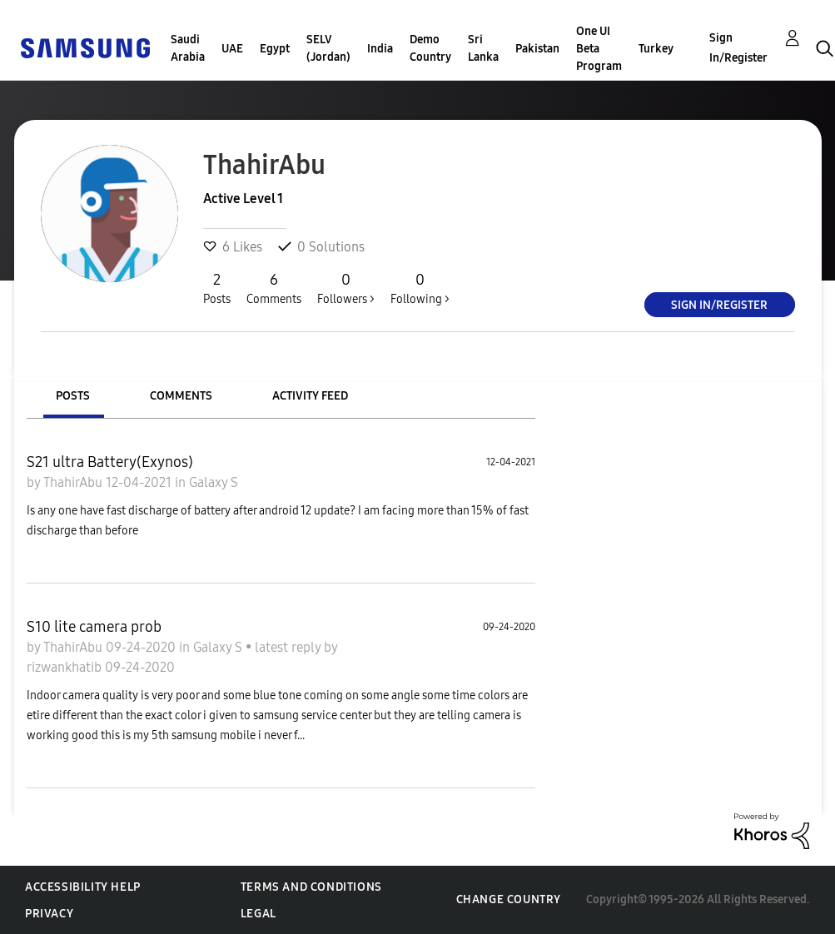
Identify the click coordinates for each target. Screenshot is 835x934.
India (380, 49)
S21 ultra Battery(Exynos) (110, 462)
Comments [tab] (181, 396)
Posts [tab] (73, 396)
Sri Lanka (483, 48)
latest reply (289, 647)
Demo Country (430, 48)
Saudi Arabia (188, 48)
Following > (420, 288)
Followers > (346, 288)
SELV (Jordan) (328, 48)
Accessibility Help (83, 887)
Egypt (275, 49)
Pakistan (537, 49)
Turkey (656, 49)
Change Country (508, 899)
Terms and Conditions (311, 887)
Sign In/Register (738, 48)
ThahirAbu (74, 482)
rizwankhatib (66, 667)
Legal (258, 914)
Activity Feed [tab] (310, 396)
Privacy (49, 914)
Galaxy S (213, 482)
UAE (232, 49)
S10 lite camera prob (94, 627)
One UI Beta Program (599, 48)
